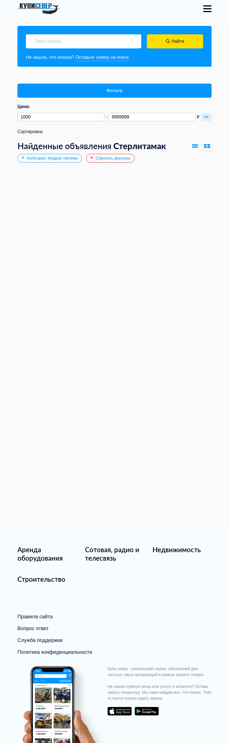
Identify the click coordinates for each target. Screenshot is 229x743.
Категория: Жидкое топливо (49, 157)
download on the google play (146, 711)
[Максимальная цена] (152, 117)
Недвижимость (176, 549)
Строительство (41, 579)
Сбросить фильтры (110, 157)
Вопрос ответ (33, 628)
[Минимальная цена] (60, 117)
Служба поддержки (39, 640)
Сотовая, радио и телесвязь (112, 553)
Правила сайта (35, 616)
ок (206, 116)
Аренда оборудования (40, 553)
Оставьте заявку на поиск (102, 57)
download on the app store (119, 711)
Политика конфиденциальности (54, 652)
